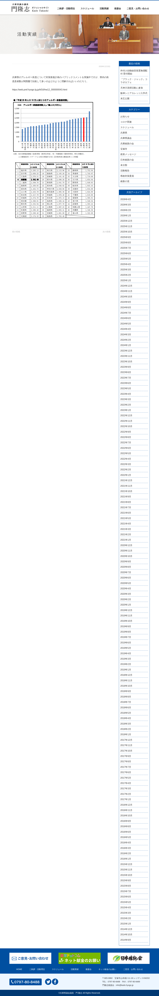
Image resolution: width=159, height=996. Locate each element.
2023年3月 (125, 399)
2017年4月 (125, 783)
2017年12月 (126, 740)
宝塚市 (123, 149)
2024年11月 (126, 291)
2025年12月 (126, 221)
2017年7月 (125, 767)
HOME (19, 969)
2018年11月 (126, 680)
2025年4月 (125, 264)
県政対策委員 (127, 176)
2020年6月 (125, 578)
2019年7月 (125, 637)
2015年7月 (125, 891)
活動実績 (104, 8)
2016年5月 (125, 837)
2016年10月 (126, 815)
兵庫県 (123, 133)
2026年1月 (125, 215)
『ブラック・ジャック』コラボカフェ (133, 81)
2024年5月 (125, 323)
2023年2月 (125, 405)
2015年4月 (125, 907)
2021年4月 (125, 523)
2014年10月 (126, 934)
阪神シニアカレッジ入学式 (133, 93)
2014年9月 (125, 940)
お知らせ (124, 116)
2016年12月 (126, 805)
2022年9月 (125, 432)
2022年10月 (126, 426)
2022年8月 (125, 437)
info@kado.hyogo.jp (124, 985)
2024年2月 (125, 340)
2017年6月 (125, 772)
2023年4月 (125, 394)
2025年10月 (126, 232)
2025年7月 (125, 248)
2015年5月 (125, 902)
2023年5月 (125, 388)
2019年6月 (125, 642)
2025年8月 (125, 242)
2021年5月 (125, 518)
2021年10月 (126, 491)
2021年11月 (126, 486)
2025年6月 (125, 253)
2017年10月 (126, 751)
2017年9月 (125, 756)
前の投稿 (16, 232)
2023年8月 (125, 372)
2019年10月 (126, 621)
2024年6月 (125, 318)
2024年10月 (126, 296)
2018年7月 (125, 702)
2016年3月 (125, 848)
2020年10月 (126, 556)
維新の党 (124, 181)
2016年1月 (125, 859)
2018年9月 (125, 691)
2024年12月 (126, 286)
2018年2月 (125, 729)
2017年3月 (125, 788)
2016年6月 (125, 832)
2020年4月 (125, 588)
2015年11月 (126, 869)
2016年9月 (125, 821)
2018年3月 (125, 724)
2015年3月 (125, 913)
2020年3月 (125, 594)
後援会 (117, 8)
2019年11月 (126, 615)
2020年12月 (126, 545)
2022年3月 (125, 464)
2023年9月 (125, 367)
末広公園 (124, 98)
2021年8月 (125, 502)
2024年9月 (125, 302)
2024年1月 (125, 345)
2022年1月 (125, 475)
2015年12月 (126, 864)
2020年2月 (125, 599)
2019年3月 (125, 659)
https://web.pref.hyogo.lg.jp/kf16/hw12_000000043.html (39, 89)
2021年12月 (126, 480)
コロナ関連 (126, 122)
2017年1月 (125, 799)
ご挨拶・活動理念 (66, 8)
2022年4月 (125, 459)
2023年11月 (126, 356)
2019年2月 (125, 664)
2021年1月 (125, 540)
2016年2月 (125, 853)
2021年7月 (125, 507)
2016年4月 (125, 842)
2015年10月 (126, 875)
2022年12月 (126, 415)
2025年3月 (125, 269)
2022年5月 (125, 453)
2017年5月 (125, 778)
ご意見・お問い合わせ (138, 8)
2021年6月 (125, 513)
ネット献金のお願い (107, 969)
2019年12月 (126, 610)
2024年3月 (125, 334)
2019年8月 (125, 632)
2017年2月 (125, 794)
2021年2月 (125, 534)
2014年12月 (126, 929)
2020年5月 (125, 583)
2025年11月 (126, 226)
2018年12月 (126, 675)
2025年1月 (125, 280)
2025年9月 (125, 237)
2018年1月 (125, 734)
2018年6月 (125, 707)
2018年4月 (125, 718)
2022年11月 (126, 421)
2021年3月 (125, 529)
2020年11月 (126, 550)
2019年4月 (125, 653)
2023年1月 (125, 410)
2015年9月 (125, 880)
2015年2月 (125, 918)
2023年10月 (126, 361)
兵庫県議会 (126, 138)
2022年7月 (125, 442)
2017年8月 (125, 761)
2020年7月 (125, 572)
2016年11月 (126, 810)
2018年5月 (125, 713)
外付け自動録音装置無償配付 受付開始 (133, 72)
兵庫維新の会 (127, 143)
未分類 (123, 165)
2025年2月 (125, 275)
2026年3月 (125, 204)
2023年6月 (125, 383)
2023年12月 (126, 351)
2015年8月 (125, 886)
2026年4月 (125, 199)
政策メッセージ (128, 154)
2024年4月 (125, 329)
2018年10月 (126, 686)
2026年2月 (125, 210)
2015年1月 (125, 923)
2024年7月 (125, 313)
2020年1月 (125, 605)
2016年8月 (125, 826)
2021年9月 (125, 496)
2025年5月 (125, 259)
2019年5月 (125, 648)
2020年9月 (125, 561)
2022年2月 (125, 469)
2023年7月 (125, 378)
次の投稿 (106, 232)
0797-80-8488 (114, 982)
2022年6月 (125, 448)
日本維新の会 (127, 160)
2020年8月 (125, 567)
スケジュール (87, 8)
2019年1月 (125, 669)
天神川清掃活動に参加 (131, 88)
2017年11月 (126, 745)
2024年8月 (125, 307)
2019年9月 (125, 626)
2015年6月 (125, 896)
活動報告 (124, 170)
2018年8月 (125, 696)
